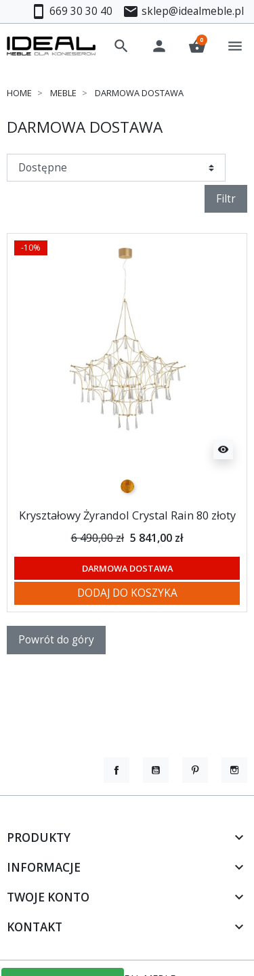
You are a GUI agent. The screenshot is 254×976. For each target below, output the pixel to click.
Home (19, 93)
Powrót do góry (56, 639)
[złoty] (127, 486)
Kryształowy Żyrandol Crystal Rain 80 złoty (127, 515)
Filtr (226, 198)
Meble (63, 93)
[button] (121, 46)
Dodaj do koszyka (127, 592)
